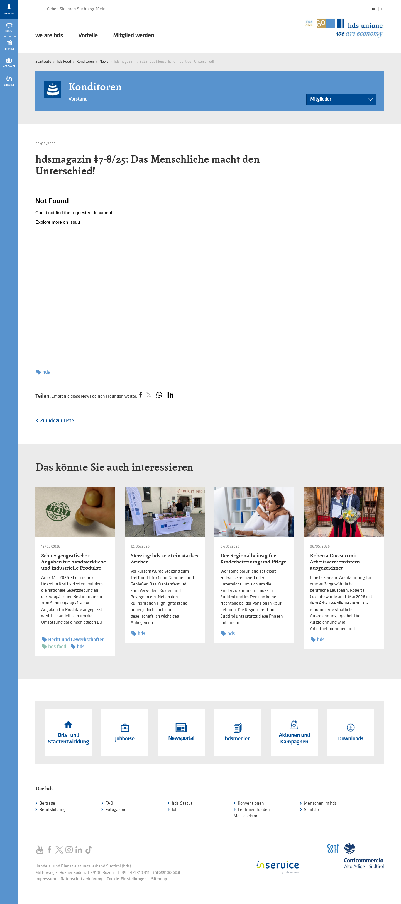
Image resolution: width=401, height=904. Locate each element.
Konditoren (85, 61)
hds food (54, 646)
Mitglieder (341, 100)
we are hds (49, 36)
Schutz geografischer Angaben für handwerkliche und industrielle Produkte (73, 561)
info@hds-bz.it (166, 872)
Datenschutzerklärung (81, 879)
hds (43, 372)
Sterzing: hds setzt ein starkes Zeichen (164, 558)
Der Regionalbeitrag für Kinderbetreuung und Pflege (253, 558)
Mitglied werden (133, 36)
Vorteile (88, 36)
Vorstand (78, 99)
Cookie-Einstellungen (127, 879)
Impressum (45, 879)
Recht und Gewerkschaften (73, 639)
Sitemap (159, 879)
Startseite (43, 61)
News (103, 61)
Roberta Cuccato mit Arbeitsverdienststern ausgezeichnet (335, 561)
